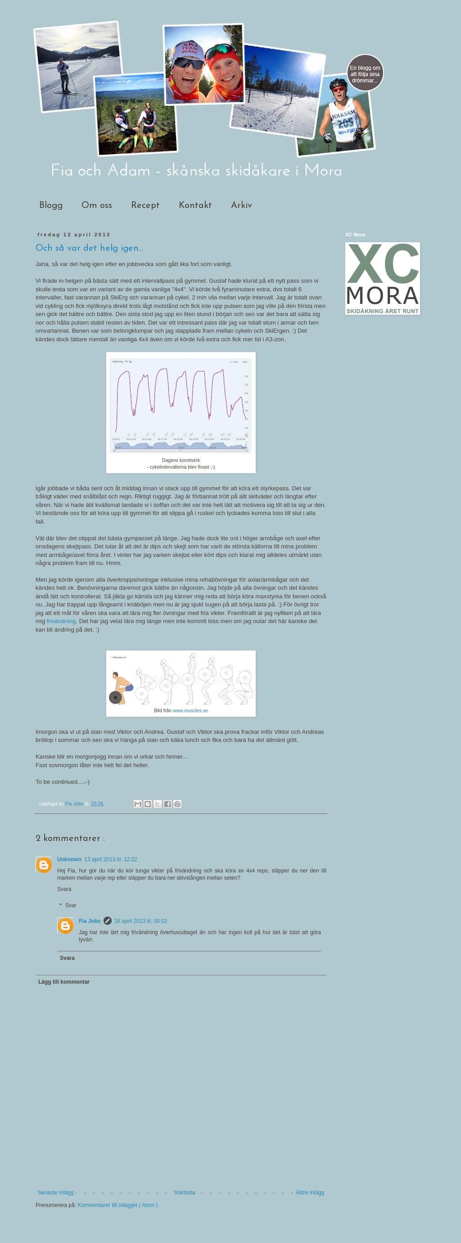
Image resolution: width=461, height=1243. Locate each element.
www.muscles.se (190, 710)
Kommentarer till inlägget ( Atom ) (117, 1205)
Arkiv (241, 205)
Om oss (96, 205)
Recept (145, 205)
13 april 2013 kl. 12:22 (110, 859)
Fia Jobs (90, 921)
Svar (71, 905)
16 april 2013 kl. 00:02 (140, 921)
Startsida (184, 1192)
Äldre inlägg (310, 1192)
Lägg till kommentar (64, 982)
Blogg (51, 205)
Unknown (69, 859)
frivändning (61, 621)
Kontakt (195, 205)
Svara (64, 889)
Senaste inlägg (55, 1192)
